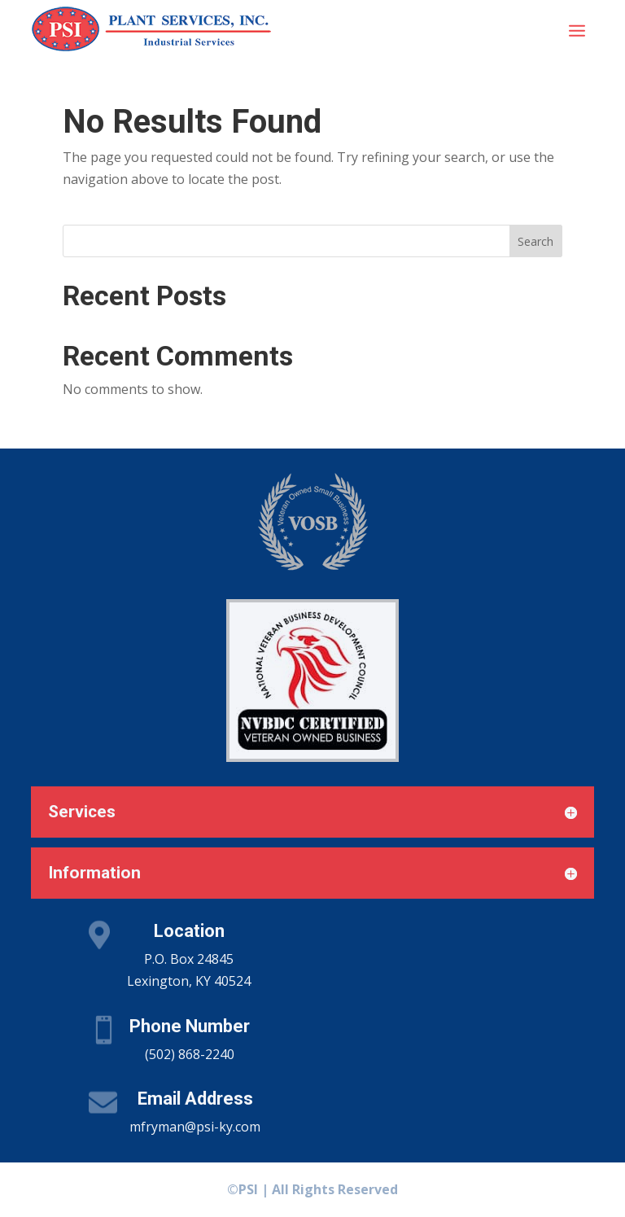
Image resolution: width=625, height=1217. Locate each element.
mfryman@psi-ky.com (194, 1127)
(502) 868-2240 (189, 1054)
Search (535, 241)
